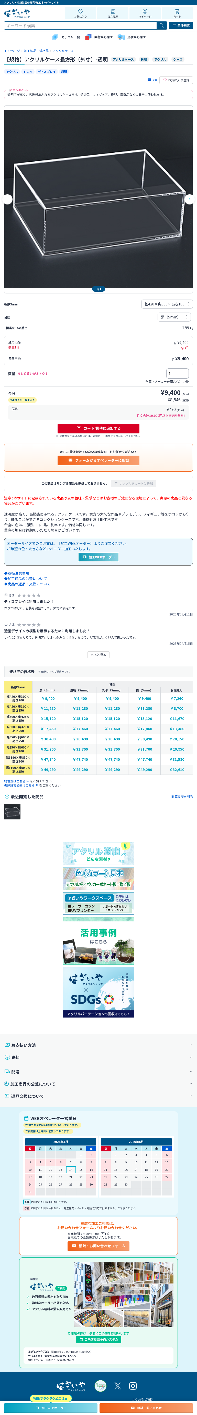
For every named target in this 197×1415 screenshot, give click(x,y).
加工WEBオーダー (51, 1408)
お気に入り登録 (176, 80)
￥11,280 (48, 708)
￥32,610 (176, 769)
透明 (64, 71)
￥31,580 (176, 759)
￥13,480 (176, 729)
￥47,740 (48, 759)
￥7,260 (176, 698)
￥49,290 (48, 769)
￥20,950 (176, 749)
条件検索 (181, 25)
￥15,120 (48, 718)
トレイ (27, 71)
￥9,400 (47, 698)
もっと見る (98, 654)
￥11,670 (176, 718)
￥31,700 (48, 749)
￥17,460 (48, 729)
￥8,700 (176, 708)
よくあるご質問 (142, 1399)
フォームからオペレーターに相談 (98, 460)
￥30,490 (48, 739)
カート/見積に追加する (98, 428)
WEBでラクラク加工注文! (51, 1398)
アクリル (12, 71)
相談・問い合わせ (146, 1408)
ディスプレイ (47, 71)
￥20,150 (176, 739)
